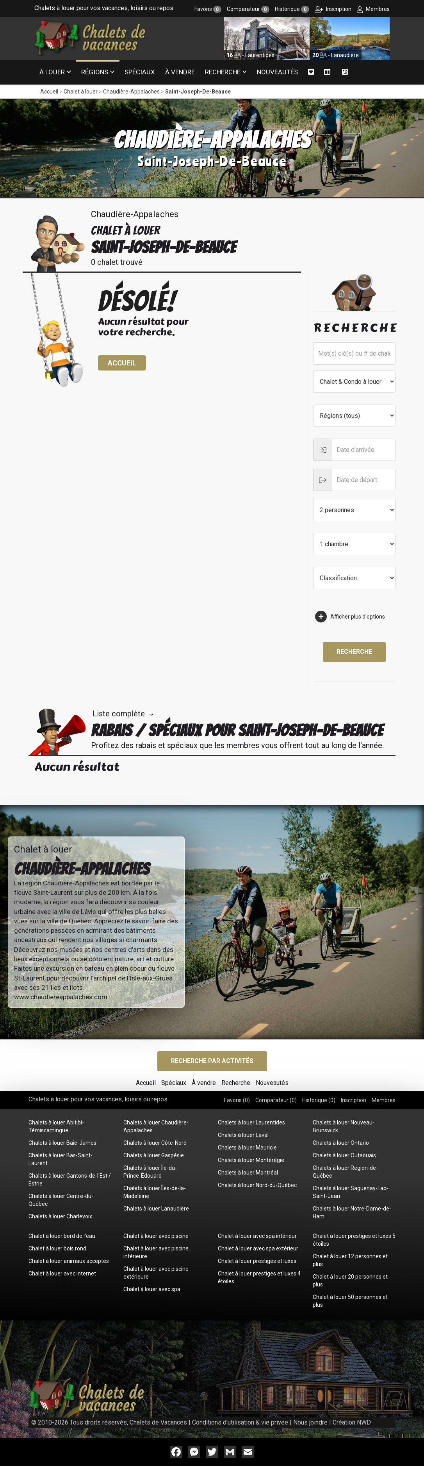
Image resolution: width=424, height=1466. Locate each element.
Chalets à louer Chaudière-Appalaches (156, 1126)
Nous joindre (310, 1422)
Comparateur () (276, 1100)
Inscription (333, 9)
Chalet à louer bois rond (57, 1248)
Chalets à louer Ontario (341, 1143)
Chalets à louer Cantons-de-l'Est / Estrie (70, 1180)
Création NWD (352, 1422)
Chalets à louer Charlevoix (60, 1216)
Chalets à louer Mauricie (247, 1147)
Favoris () (237, 1100)
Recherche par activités (212, 1061)
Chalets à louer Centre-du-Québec (61, 1200)
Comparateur (248, 9)
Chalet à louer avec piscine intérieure (156, 1252)
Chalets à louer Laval (243, 1135)
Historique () (318, 1100)
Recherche (223, 72)
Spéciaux (140, 72)
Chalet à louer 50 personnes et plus (350, 1301)
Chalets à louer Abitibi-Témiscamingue (56, 1126)
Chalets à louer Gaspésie (153, 1155)
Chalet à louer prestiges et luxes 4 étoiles (259, 1277)
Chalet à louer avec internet (62, 1273)
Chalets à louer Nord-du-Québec (257, 1185)
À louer (52, 72)
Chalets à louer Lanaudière (156, 1208)
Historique (292, 9)
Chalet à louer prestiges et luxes (257, 1261)
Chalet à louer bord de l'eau (62, 1236)
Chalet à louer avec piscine (156, 1236)
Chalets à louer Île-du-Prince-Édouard (150, 1172)
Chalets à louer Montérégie (251, 1160)
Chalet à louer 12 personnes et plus (350, 1260)
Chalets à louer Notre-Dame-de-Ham (352, 1212)
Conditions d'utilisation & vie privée (240, 1422)
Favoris (207, 9)
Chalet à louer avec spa (151, 1289)
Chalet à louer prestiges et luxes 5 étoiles (354, 1240)
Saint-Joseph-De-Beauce (198, 91)
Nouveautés (277, 72)
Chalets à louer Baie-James (62, 1143)
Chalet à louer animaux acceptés (69, 1261)
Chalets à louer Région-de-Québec (345, 1172)
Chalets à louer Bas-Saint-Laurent (61, 1159)
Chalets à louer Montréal (248, 1172)
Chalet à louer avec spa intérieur (257, 1236)
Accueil (49, 91)
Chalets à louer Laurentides (251, 1122)
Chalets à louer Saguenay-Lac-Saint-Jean (350, 1192)
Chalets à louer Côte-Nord (155, 1143)
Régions (94, 72)
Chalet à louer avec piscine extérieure (156, 1273)
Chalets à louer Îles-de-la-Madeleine (154, 1192)
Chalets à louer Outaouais (344, 1155)
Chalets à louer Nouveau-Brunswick (343, 1126)
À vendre (180, 72)
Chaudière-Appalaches (131, 91)
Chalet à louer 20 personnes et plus (350, 1281)
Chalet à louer (81, 91)
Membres (373, 9)
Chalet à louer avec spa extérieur (258, 1248)
